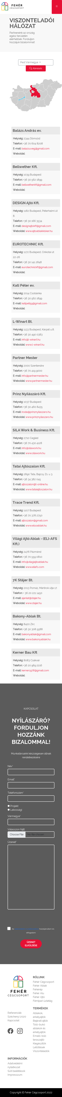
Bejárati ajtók (40, 1020)
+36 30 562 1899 (32, 179)
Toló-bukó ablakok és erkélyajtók (39, 1028)
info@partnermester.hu (35, 375)
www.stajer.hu (34, 603)
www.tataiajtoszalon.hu (39, 489)
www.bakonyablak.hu (38, 639)
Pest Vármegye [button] (29, 62)
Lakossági (16, 809)
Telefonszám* (16, 792)
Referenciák (15, 1012)
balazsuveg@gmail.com (36, 148)
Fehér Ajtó (39, 997)
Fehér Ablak (40, 985)
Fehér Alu (38, 993)
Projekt (14, 806)
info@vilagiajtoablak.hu (35, 561)
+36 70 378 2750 (32, 515)
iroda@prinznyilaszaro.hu (36, 411)
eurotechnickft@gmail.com (37, 267)
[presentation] (32, 915)
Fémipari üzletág (42, 1000)
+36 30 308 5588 (33, 629)
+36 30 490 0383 (33, 334)
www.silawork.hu (35, 453)
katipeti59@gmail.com (34, 303)
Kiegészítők (39, 1043)
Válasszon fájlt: (16, 829)
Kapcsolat (13, 1020)
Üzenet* (12, 842)
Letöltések (39, 1047)
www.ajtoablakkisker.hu (39, 231)
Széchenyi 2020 (17, 1016)
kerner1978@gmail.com (35, 670)
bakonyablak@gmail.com (36, 634)
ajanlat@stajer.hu (31, 598)
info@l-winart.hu (31, 339)
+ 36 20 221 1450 (32, 593)
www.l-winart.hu (35, 344)
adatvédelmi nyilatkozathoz (27, 929)
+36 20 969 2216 (32, 665)
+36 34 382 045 (32, 479)
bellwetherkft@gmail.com (36, 184)
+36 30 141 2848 (32, 262)
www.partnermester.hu (39, 380)
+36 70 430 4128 (32, 443)
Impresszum (15, 1074)
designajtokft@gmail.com (36, 226)
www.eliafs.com (35, 566)
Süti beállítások (16, 1071)
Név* (10, 766)
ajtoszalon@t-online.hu (35, 484)
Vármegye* (14, 816)
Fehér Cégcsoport (43, 981)
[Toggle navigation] (57, 7)
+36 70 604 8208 (33, 143)
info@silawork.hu (31, 448)
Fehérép (38, 989)
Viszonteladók (41, 1051)
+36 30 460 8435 (33, 406)
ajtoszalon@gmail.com (35, 520)
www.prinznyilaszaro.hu (39, 417)
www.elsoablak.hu (36, 525)
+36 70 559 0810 (32, 556)
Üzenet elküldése (31, 944)
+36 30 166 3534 (32, 220)
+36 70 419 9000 (32, 370)
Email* (11, 779)
